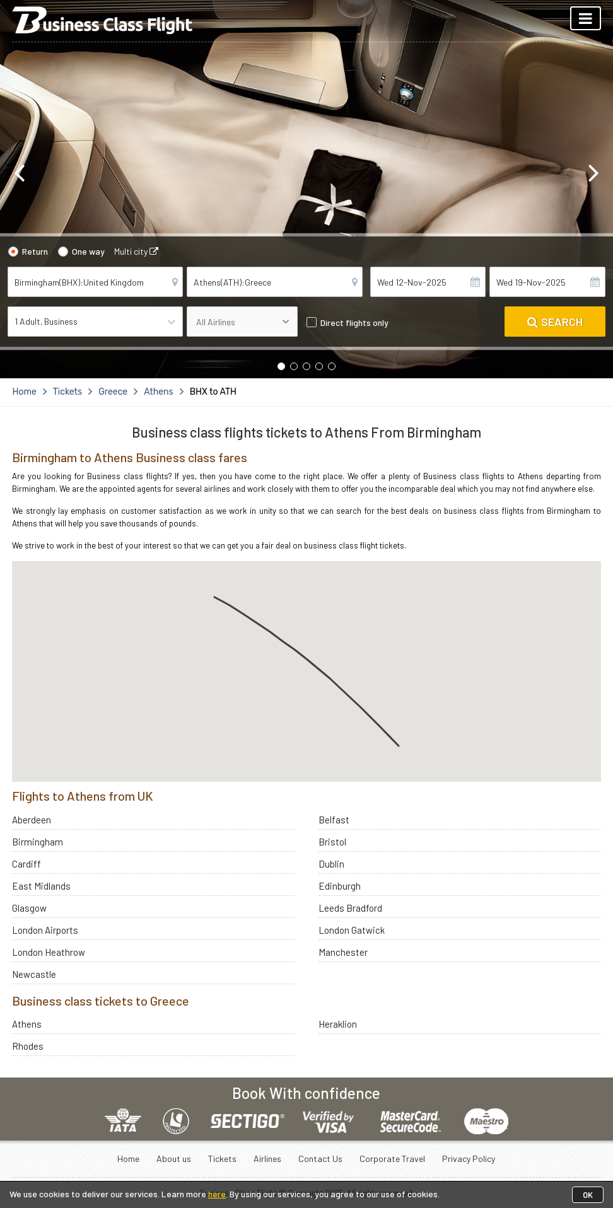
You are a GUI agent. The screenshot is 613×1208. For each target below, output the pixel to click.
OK (588, 1195)
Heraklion (337, 1024)
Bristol (332, 841)
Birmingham (37, 841)
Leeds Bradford (350, 908)
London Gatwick (351, 930)
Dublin (331, 863)
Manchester (343, 952)
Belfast (333, 819)
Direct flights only (354, 322)
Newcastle (34, 974)
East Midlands (41, 885)
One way (88, 251)
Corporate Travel (392, 1158)
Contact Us (320, 1158)
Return (35, 251)
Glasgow (29, 908)
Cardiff (26, 863)
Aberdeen (31, 819)
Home (128, 1158)
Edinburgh (339, 885)
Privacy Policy (468, 1158)
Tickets (222, 1158)
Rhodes (28, 1046)
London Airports (45, 930)
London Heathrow (48, 952)
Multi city (136, 251)
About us (173, 1158)
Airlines (267, 1158)
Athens (27, 1024)
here (217, 1193)
